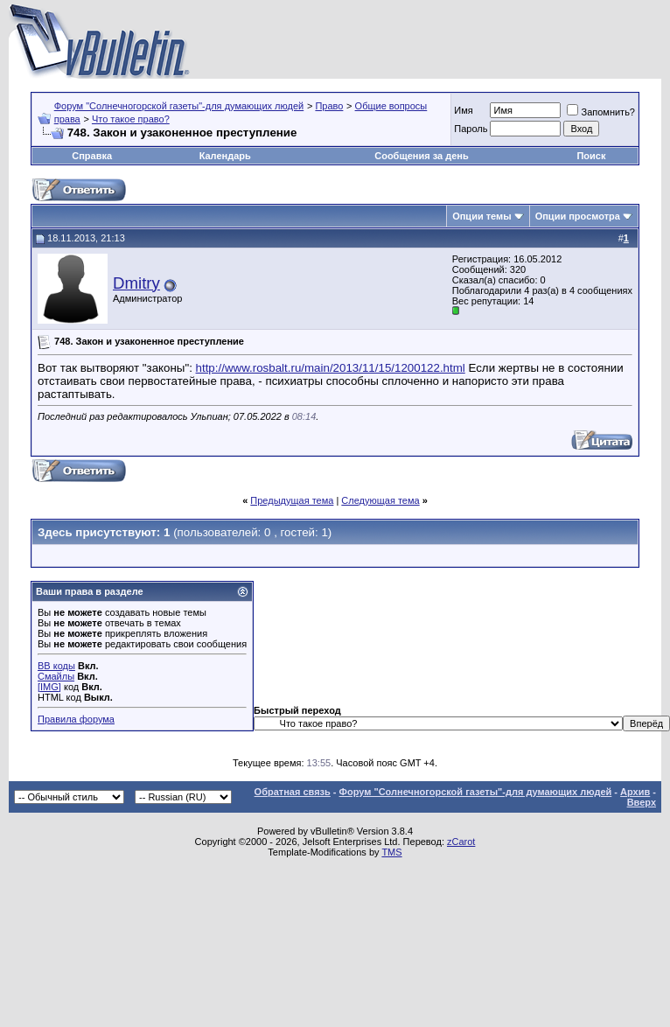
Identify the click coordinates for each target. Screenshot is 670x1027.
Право (329, 106)
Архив (635, 791)
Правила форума (76, 719)
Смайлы (56, 676)
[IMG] (49, 686)
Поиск (590, 155)
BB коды (56, 665)
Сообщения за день (421, 155)
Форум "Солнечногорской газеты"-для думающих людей (179, 106)
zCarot (461, 841)
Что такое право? (131, 119)
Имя (463, 110)
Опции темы (481, 216)
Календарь (225, 155)
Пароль (470, 128)
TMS (391, 852)
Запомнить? (601, 112)
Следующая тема (380, 500)
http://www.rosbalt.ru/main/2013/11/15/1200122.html (330, 367)
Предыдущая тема (291, 500)
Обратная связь (293, 791)
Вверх (641, 802)
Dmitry (136, 283)
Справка (92, 155)
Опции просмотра (577, 216)
